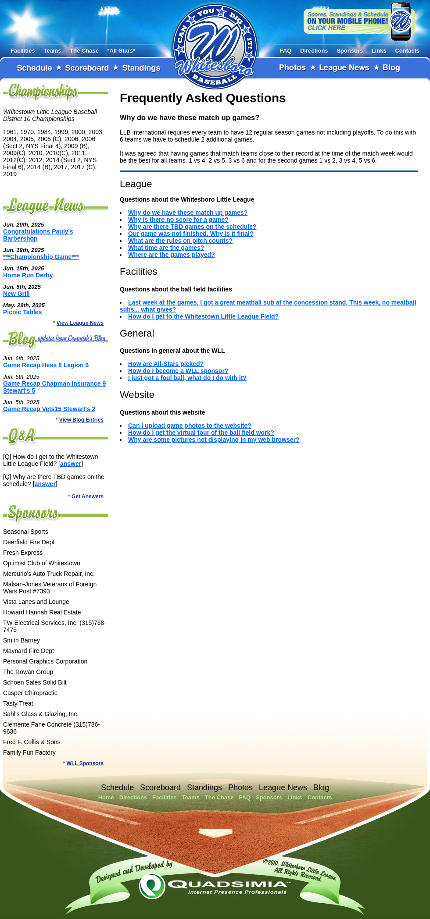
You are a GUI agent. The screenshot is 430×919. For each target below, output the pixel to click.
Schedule (35, 68)
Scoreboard (87, 68)
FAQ (286, 50)
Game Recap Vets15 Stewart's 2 (49, 408)
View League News (80, 323)
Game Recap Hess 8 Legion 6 (46, 365)
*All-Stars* (122, 50)
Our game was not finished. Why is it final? (190, 233)
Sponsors (350, 50)
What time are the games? (166, 247)
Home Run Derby (28, 275)
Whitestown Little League (215, 45)
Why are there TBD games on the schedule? (192, 226)
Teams (52, 50)
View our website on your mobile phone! (359, 21)
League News (344, 68)
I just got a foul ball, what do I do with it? (187, 377)
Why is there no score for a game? (178, 219)
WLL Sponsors (85, 763)
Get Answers (88, 496)
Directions (314, 50)
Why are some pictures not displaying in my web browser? (214, 439)
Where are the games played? (171, 254)
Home (106, 797)
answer (70, 463)
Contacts (407, 50)
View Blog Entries (81, 420)
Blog (391, 68)
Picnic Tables (22, 312)
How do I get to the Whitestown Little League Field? (203, 316)
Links (379, 50)
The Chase (84, 50)
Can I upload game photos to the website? (189, 425)
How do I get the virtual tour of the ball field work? (201, 432)
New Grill (16, 293)
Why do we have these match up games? (187, 212)
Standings (141, 68)
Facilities (23, 50)
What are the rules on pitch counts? (180, 240)
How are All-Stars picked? (166, 363)
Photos (293, 68)
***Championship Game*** (41, 256)
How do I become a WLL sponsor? (178, 370)
